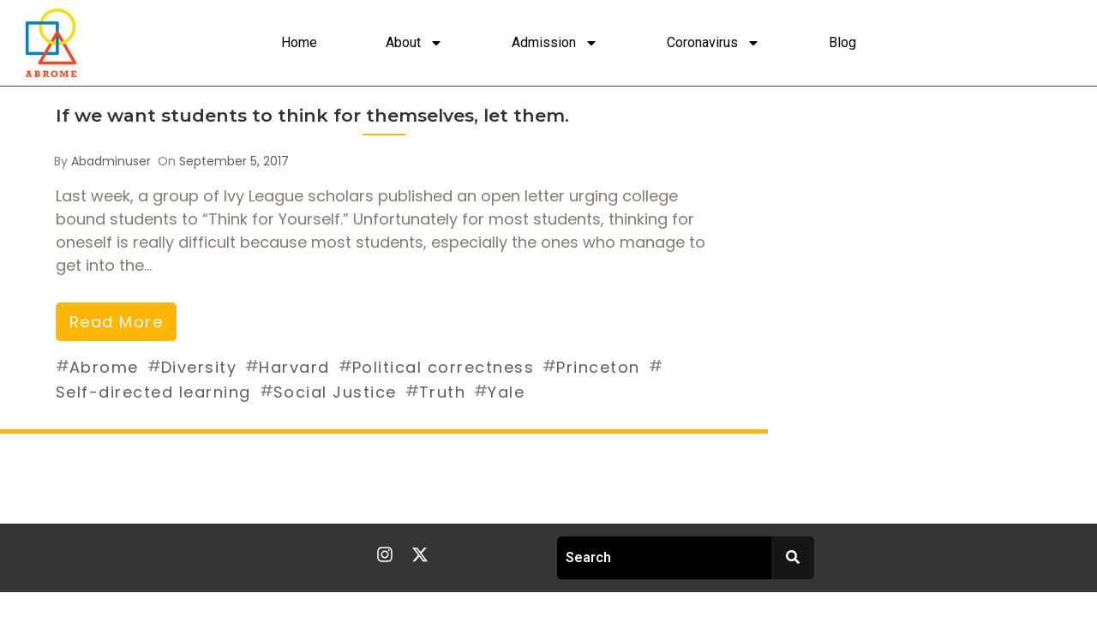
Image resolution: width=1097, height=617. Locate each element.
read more (116, 321)
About (414, 42)
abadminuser (111, 161)
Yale (506, 392)
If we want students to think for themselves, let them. (312, 115)
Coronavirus (713, 42)
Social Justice (335, 392)
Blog (842, 42)
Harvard (294, 367)
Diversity (199, 367)
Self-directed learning (153, 392)
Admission (555, 42)
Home (299, 42)
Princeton (598, 367)
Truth (442, 392)
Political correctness (443, 367)
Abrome (104, 367)
